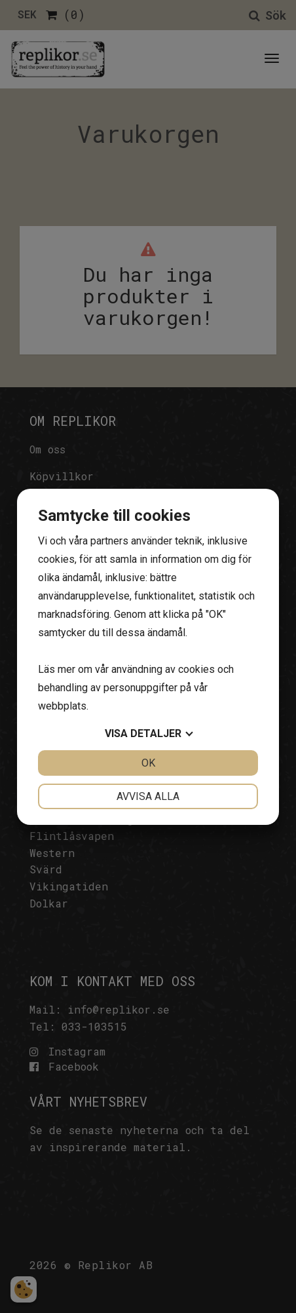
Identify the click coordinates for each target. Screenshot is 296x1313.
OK (148, 763)
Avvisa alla (148, 796)
